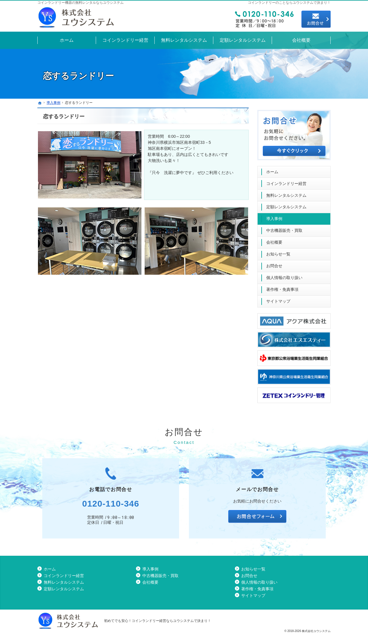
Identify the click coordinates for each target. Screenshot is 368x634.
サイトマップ (278, 299)
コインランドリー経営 (286, 181)
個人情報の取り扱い (284, 275)
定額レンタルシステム (286, 204)
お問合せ (274, 263)
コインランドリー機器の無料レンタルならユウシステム (80, 3)
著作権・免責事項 (282, 287)
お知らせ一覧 (278, 251)
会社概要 (274, 240)
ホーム (272, 169)
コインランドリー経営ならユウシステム (163, 621)
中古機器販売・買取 (284, 228)
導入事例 (274, 216)
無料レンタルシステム (286, 193)
